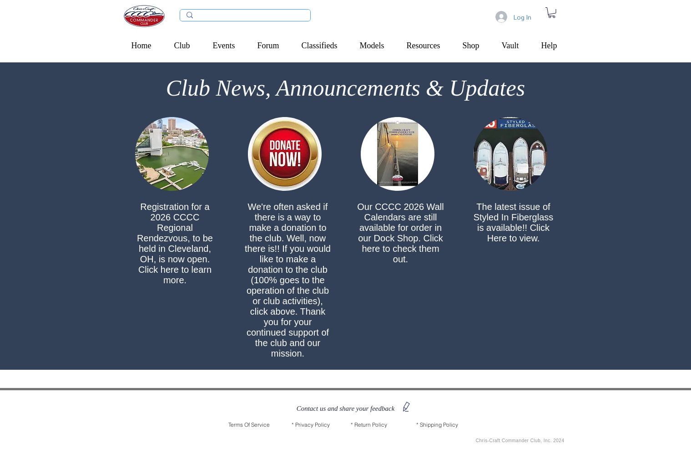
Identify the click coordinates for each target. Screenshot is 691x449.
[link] (551, 12)
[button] (186, 45)
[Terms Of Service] (249, 425)
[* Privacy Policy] (311, 425)
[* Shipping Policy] (437, 425)
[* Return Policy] (369, 425)
